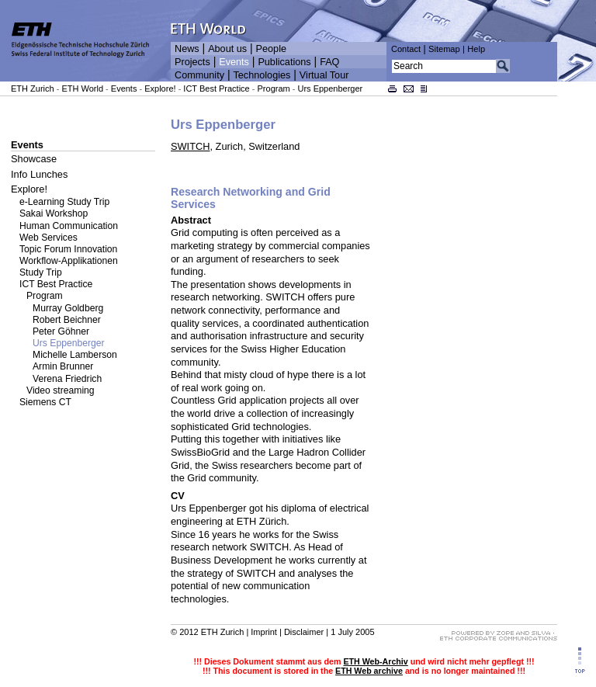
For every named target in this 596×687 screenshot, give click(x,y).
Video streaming (60, 390)
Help (476, 49)
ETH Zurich (32, 88)
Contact (406, 49)
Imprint (264, 632)
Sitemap (444, 49)
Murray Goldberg (68, 308)
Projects (192, 62)
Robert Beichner (67, 319)
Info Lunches (39, 174)
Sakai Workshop (53, 213)
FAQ (329, 62)
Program (274, 88)
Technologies (261, 75)
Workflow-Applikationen (68, 260)
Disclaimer (304, 632)
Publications (284, 62)
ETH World (82, 88)
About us (227, 48)
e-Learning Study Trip (64, 201)
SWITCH (190, 146)
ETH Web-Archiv (375, 661)
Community (199, 75)
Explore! (159, 88)
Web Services (48, 237)
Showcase (34, 159)
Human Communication (68, 225)
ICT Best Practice (216, 88)
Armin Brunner (63, 366)
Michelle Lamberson (75, 354)
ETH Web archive (369, 670)
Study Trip (40, 272)
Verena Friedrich (67, 378)
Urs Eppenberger (330, 88)
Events (234, 62)
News (187, 48)
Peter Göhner (61, 331)
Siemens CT (45, 402)
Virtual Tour (324, 75)
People (271, 48)
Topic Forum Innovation (68, 249)
